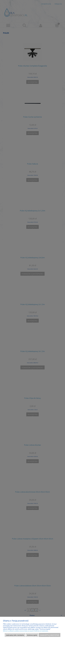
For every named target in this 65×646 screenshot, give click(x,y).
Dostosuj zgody (32, 635)
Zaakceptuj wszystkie (49, 635)
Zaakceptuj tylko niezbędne (15, 635)
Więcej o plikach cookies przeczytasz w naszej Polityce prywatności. (25, 631)
